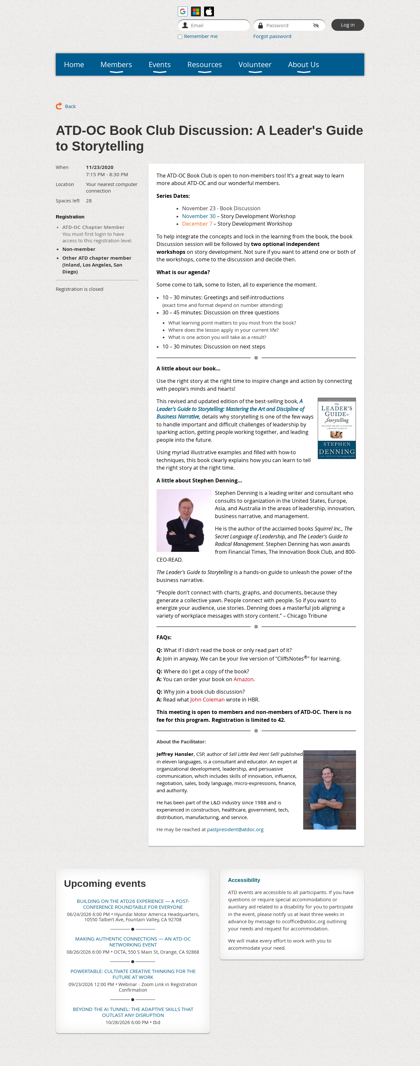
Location (65, 184)
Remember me (201, 36)
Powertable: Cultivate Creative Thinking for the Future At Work (133, 974)
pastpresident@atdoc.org (235, 829)
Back (70, 106)
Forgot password (272, 36)
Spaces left (68, 200)
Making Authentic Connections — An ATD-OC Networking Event (133, 941)
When (62, 167)
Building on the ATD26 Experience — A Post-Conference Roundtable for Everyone (133, 904)
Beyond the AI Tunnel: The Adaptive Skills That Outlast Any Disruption (133, 1012)
